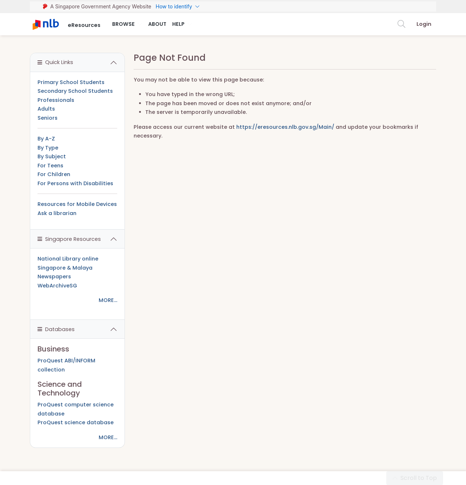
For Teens (50, 165)
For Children (53, 174)
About (157, 24)
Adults (46, 108)
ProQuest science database (75, 422)
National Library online (67, 258)
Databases (56, 329)
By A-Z (46, 138)
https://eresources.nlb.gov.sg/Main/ (285, 127)
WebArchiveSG (57, 285)
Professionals (55, 100)
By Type (47, 147)
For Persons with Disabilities (75, 183)
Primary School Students (70, 82)
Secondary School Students (75, 91)
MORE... (108, 300)
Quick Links (55, 62)
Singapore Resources (69, 239)
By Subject (51, 156)
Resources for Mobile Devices (77, 204)
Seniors (47, 118)
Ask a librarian (56, 213)
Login (423, 24)
